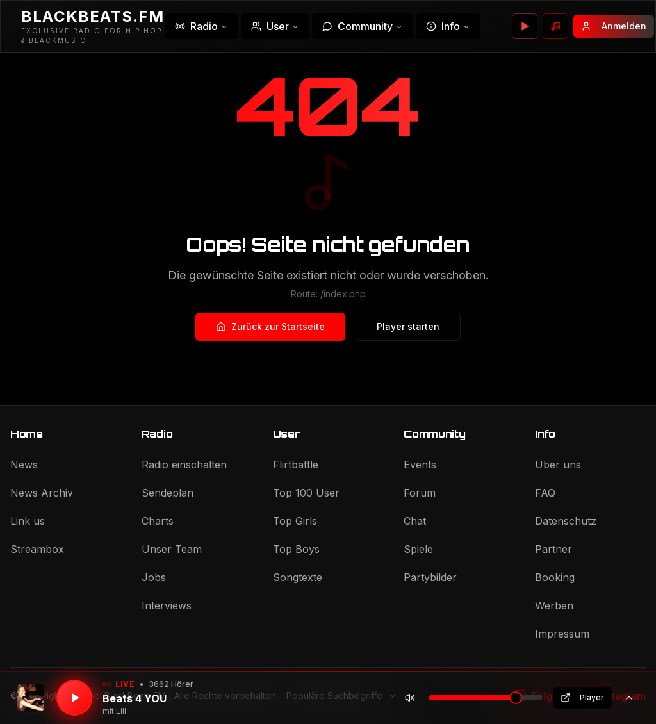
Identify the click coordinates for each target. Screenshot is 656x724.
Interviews (167, 605)
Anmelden (613, 26)
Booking (555, 577)
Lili (121, 711)
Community (362, 26)
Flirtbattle (295, 464)
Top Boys (296, 549)
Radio (201, 26)
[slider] (515, 697)
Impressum (562, 633)
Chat (415, 520)
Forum (420, 492)
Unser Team (172, 549)
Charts (158, 520)
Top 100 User (306, 492)
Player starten (408, 326)
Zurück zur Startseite (270, 326)
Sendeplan (167, 492)
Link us (27, 520)
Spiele (418, 549)
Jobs (154, 577)
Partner (553, 549)
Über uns (558, 464)
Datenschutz (565, 520)
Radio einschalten (184, 464)
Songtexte (297, 577)
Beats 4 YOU (134, 698)
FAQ (545, 492)
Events (420, 464)
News (24, 464)
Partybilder (430, 577)
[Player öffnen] (524, 26)
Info (448, 26)
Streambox (37, 549)
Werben (554, 605)
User (275, 26)
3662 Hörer (171, 684)
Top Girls (295, 520)
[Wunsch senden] (555, 26)
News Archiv (41, 492)
